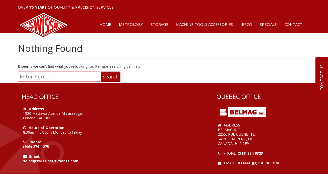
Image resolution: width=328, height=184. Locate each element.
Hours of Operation (46, 127)
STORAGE (159, 24)
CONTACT (293, 24)
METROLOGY (131, 24)
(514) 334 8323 (250, 153)
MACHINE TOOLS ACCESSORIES (204, 24)
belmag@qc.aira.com (258, 162)
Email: (34, 156)
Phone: (34, 142)
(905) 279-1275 (36, 146)
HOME (105, 24)
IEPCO (246, 24)
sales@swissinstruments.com (50, 160)
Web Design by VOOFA (238, 167)
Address (36, 108)
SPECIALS (268, 24)
